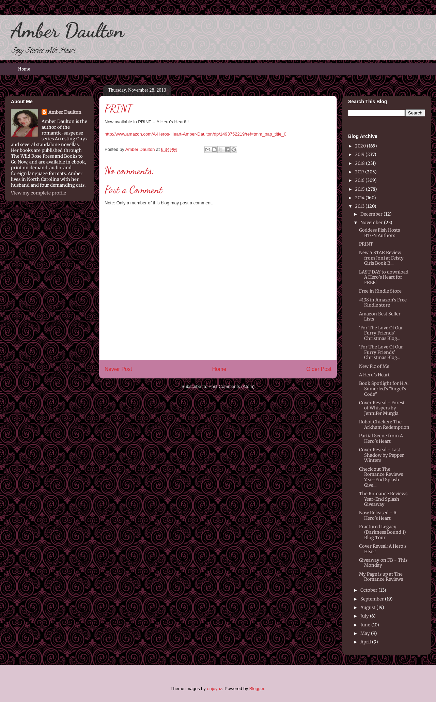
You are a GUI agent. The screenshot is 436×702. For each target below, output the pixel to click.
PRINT (366, 244)
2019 (359, 154)
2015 (360, 189)
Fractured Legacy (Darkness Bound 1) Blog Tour (382, 532)
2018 (360, 163)
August (367, 607)
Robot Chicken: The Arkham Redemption (384, 424)
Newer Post (118, 369)
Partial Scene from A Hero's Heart (381, 438)
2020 (360, 146)
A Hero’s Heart (374, 375)
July (364, 616)
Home (24, 69)
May (365, 633)
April (365, 642)
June (365, 625)
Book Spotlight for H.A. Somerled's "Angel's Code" (383, 388)
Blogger (256, 688)
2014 (359, 198)
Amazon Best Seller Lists (380, 316)
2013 (359, 206)
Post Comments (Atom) (231, 386)
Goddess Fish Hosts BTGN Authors (379, 232)
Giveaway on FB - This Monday (383, 562)
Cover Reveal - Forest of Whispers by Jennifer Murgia (382, 408)
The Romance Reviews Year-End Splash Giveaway (383, 499)
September (372, 599)
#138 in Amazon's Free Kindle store (383, 302)
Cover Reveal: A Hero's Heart (382, 549)
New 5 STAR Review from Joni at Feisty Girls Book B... (381, 258)
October (368, 590)
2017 (359, 172)
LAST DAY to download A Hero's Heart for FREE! (383, 277)
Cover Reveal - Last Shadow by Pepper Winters (381, 455)
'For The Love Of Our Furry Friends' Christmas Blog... (381, 333)
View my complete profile (38, 193)
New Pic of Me (374, 366)
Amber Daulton (67, 30)
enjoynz (214, 688)
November (371, 222)
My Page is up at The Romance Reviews (381, 576)
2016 (359, 180)
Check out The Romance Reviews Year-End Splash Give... (381, 477)
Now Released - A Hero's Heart (377, 515)
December (371, 214)
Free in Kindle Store (380, 291)
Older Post (318, 369)
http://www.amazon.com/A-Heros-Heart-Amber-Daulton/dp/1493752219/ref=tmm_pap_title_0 (195, 134)
